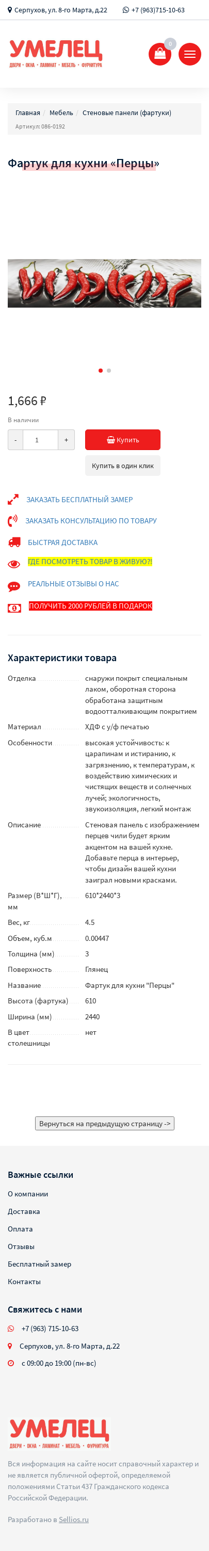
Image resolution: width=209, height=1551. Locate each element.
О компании (28, 1193)
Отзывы (21, 1246)
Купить (134, 440)
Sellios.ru (74, 1519)
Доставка (24, 1211)
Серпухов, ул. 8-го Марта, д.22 (60, 9)
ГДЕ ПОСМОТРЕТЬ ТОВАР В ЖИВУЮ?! (90, 561)
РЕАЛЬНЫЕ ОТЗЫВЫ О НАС (73, 583)
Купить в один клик (123, 465)
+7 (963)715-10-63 (158, 9)
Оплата (20, 1229)
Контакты (24, 1281)
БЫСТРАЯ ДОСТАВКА (63, 542)
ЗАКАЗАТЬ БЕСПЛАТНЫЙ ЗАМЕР (79, 499)
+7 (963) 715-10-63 (50, 1328)
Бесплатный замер (39, 1264)
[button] (101, 371)
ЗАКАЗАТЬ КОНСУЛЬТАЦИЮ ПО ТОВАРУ (91, 520)
